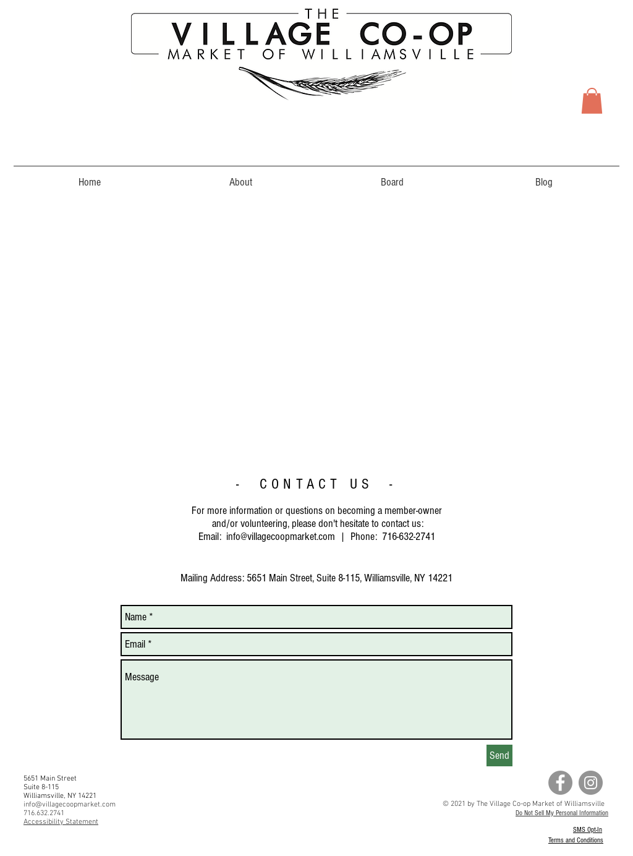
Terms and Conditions (575, 840)
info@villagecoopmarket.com (280, 536)
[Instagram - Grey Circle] (591, 783)
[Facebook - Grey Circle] (560, 783)
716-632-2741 (408, 536)
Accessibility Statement (60, 822)
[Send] (499, 755)
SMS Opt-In (587, 830)
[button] (592, 101)
